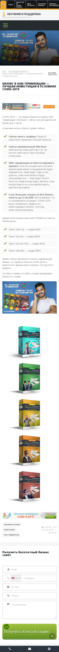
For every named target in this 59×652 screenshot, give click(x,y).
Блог (4, 71)
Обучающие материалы (18, 71)
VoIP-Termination (11, 535)
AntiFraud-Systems (12, 525)
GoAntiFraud (9, 530)
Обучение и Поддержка (24, 14)
